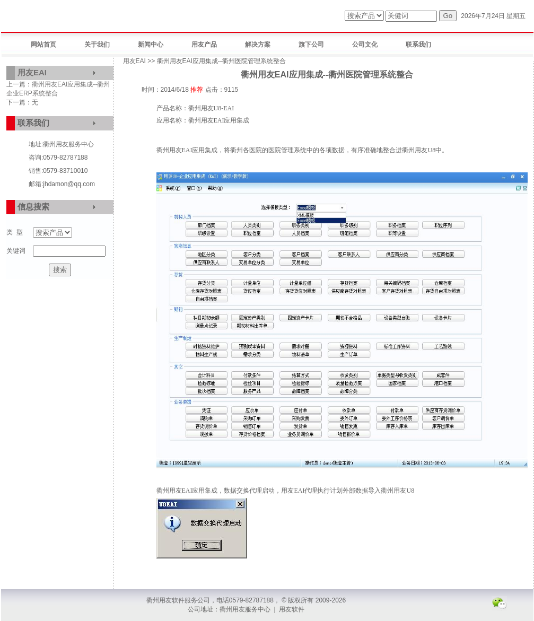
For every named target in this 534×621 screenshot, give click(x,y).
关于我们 (97, 44)
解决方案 (257, 44)
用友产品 (204, 44)
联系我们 (418, 44)
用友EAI (32, 72)
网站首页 (43, 44)
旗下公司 (311, 44)
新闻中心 (150, 44)
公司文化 (365, 44)
